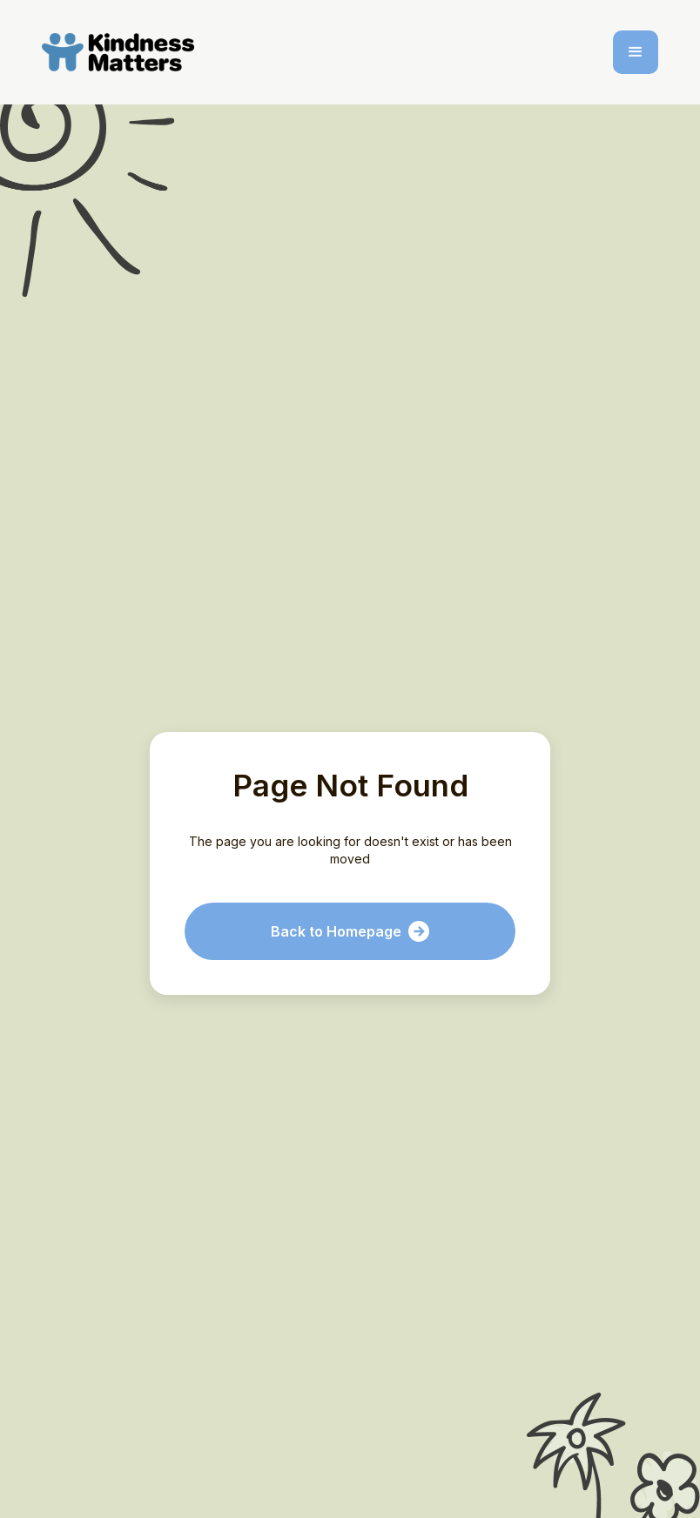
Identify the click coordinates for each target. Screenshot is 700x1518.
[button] (635, 52)
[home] (121, 52)
